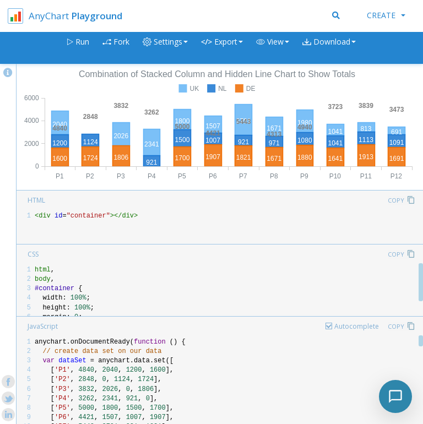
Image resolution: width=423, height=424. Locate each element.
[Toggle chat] (395, 396)
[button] (273, 48)
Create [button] (386, 15)
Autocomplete (356, 326)
